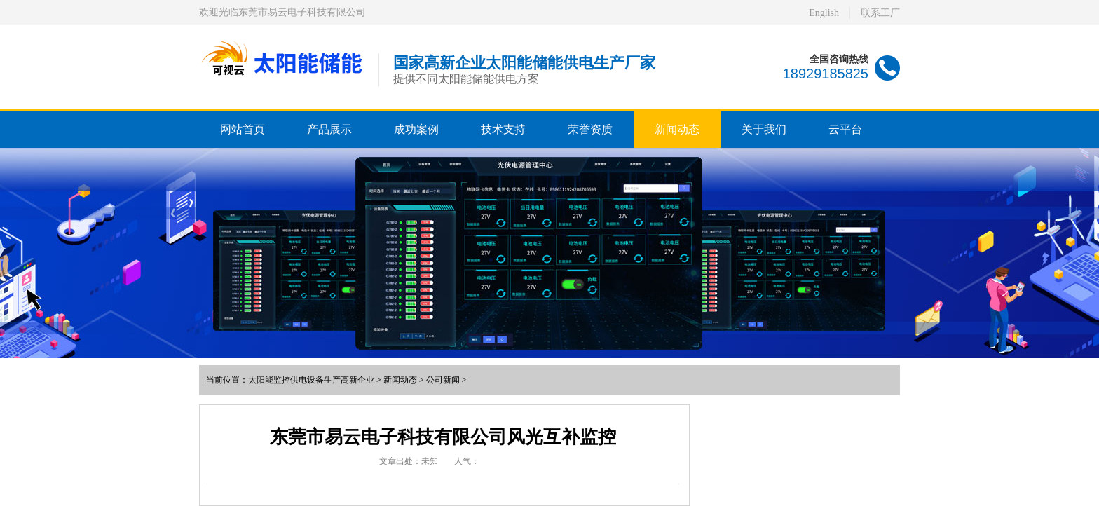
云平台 (845, 129)
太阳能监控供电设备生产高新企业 (311, 380)
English (824, 13)
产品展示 (329, 129)
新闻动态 (677, 129)
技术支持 (503, 129)
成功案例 (416, 129)
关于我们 (764, 129)
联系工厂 (880, 13)
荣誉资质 (590, 129)
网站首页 (242, 129)
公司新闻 (443, 380)
